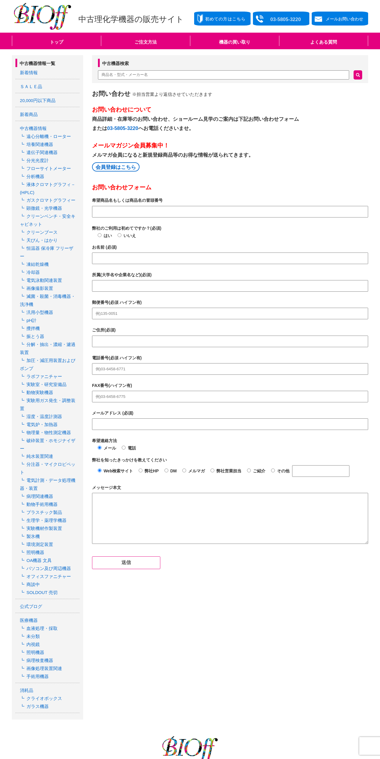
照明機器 (34, 492)
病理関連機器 (38, 440)
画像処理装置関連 (42, 601)
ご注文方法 (145, 42)
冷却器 (32, 253)
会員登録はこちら (116, 167)
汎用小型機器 (38, 290)
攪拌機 (32, 305)
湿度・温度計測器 (42, 380)
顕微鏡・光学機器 (42, 201)
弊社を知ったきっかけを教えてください (129, 460)
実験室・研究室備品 (45, 357)
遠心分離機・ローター (47, 133)
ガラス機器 (36, 637)
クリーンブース (40, 223)
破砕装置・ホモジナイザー (51, 402)
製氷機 (32, 477)
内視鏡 (32, 579)
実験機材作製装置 (42, 469)
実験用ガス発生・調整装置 (51, 372)
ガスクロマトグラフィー (49, 193)
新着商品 (28, 112)
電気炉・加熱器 (40, 387)
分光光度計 (36, 155)
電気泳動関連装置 (42, 260)
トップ (56, 42)
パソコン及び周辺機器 (47, 507)
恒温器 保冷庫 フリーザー (50, 238)
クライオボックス (42, 629)
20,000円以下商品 (36, 99)
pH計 (31, 298)
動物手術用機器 (40, 447)
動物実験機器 (38, 365)
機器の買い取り (234, 42)
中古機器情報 (32, 126)
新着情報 (28, 72)
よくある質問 (323, 42)
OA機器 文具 (38, 499)
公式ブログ (30, 543)
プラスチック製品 (42, 454)
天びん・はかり (40, 230)
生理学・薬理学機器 (45, 462)
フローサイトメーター (47, 163)
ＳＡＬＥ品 (30, 85)
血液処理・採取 (40, 563)
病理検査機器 (38, 593)
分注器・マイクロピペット (51, 417)
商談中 (32, 522)
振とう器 (34, 312)
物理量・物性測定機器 (47, 395)
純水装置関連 (38, 410)
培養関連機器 (38, 141)
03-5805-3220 (122, 128)
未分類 (32, 571)
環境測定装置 (38, 484)
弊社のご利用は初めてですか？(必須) (126, 228)
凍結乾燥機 (36, 245)
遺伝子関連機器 (40, 148)
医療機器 (28, 556)
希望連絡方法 (104, 440)
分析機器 (34, 171)
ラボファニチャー (42, 350)
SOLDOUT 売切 (41, 529)
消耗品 (26, 622)
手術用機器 (36, 608)
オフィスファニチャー (47, 514)
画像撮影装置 (38, 268)
